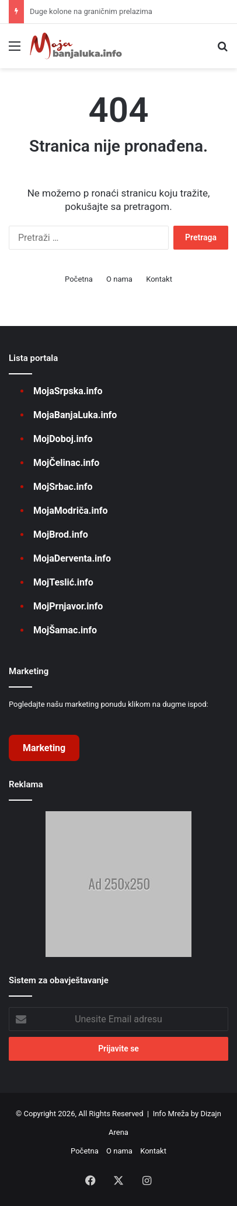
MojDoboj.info (62, 438)
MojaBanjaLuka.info (75, 414)
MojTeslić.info (63, 582)
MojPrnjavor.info (68, 606)
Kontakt (159, 279)
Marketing (44, 747)
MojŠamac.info (65, 630)
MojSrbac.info (62, 486)
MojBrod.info (60, 534)
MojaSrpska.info (67, 391)
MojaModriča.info (70, 510)
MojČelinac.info (66, 462)
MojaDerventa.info (72, 558)
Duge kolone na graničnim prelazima (91, 11)
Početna (79, 279)
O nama (119, 279)
